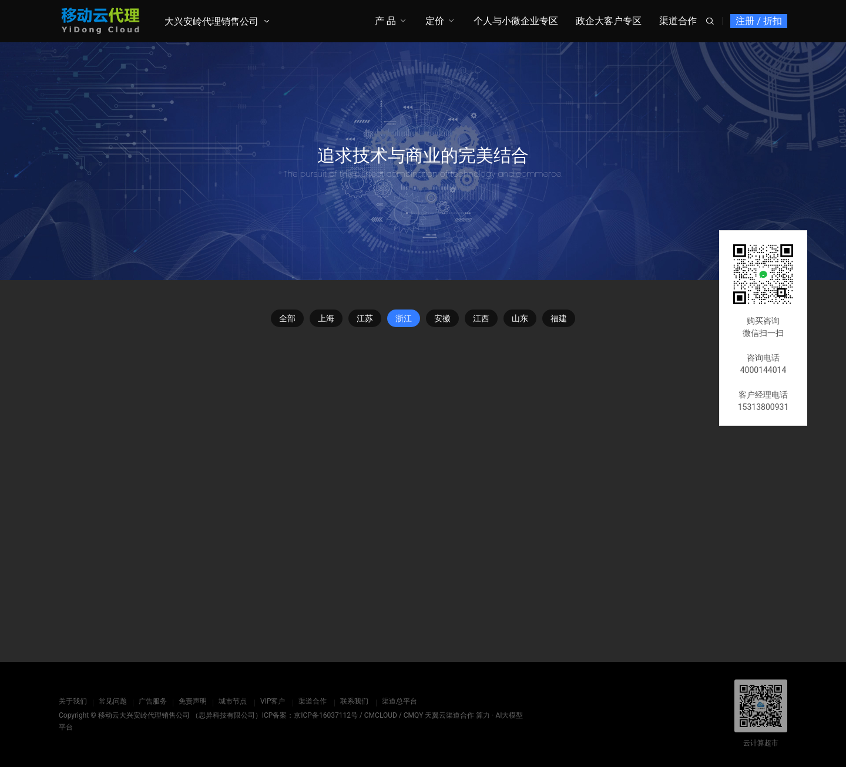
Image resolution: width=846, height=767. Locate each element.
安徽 (442, 318)
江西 (481, 318)
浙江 (403, 318)
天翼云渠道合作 (449, 715)
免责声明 (193, 701)
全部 (287, 318)
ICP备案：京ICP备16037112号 (310, 715)
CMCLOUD (380, 715)
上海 (326, 318)
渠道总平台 (399, 701)
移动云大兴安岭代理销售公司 (144, 715)
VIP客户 (272, 701)
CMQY (414, 715)
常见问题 (113, 701)
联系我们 (354, 701)
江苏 (365, 318)
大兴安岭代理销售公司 (211, 21)
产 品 (385, 20)
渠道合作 (678, 20)
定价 (434, 20)
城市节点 (233, 701)
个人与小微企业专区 (516, 20)
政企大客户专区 (609, 20)
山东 (520, 318)
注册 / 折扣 (759, 20)
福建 (558, 318)
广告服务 (153, 701)
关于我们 (73, 701)
